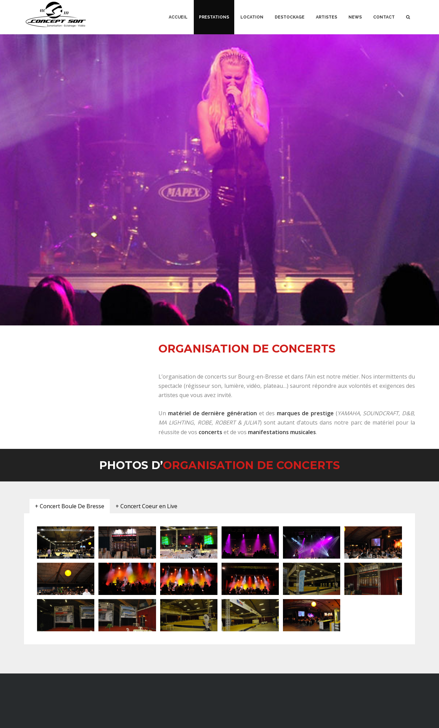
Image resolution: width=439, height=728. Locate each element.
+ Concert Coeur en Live (146, 506)
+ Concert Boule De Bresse (69, 506)
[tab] (69, 506)
